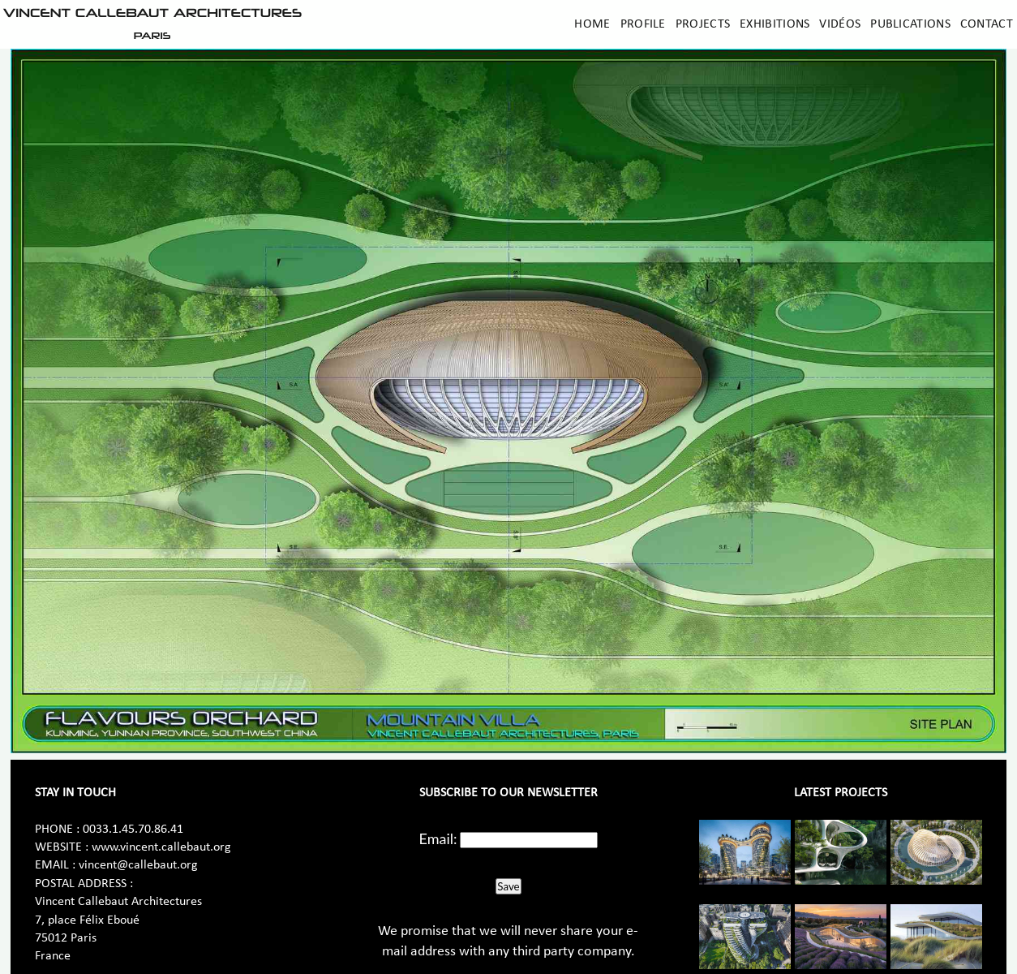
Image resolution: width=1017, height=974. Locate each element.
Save (508, 886)
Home (592, 24)
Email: (438, 838)
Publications (910, 24)
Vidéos (839, 24)
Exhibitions (774, 24)
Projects (703, 24)
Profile (643, 24)
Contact (986, 24)
